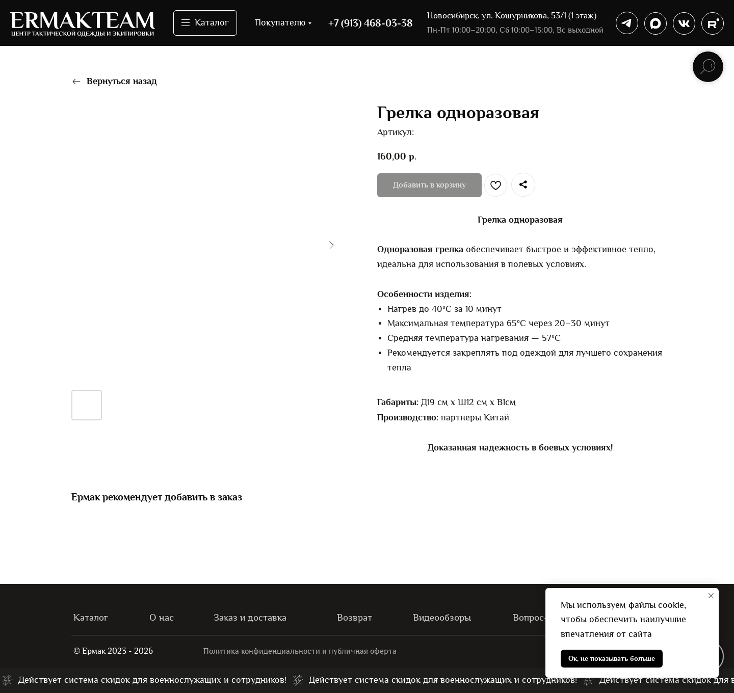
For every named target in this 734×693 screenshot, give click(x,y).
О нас (162, 617)
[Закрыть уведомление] (711, 596)
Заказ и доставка (252, 617)
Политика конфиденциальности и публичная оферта (302, 651)
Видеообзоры (444, 617)
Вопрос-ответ (544, 617)
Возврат (355, 617)
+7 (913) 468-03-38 (370, 23)
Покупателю (280, 23)
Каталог (92, 617)
